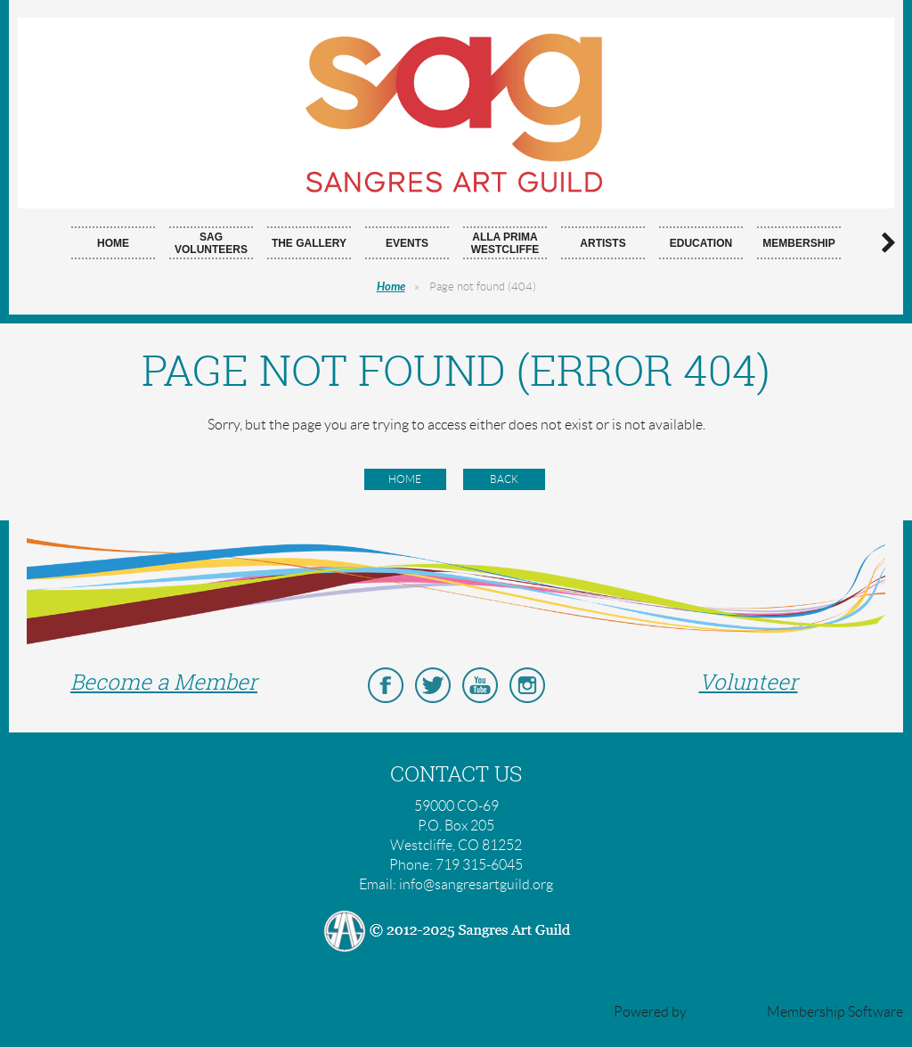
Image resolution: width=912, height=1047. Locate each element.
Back (504, 479)
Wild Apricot (726, 1011)
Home (391, 287)
